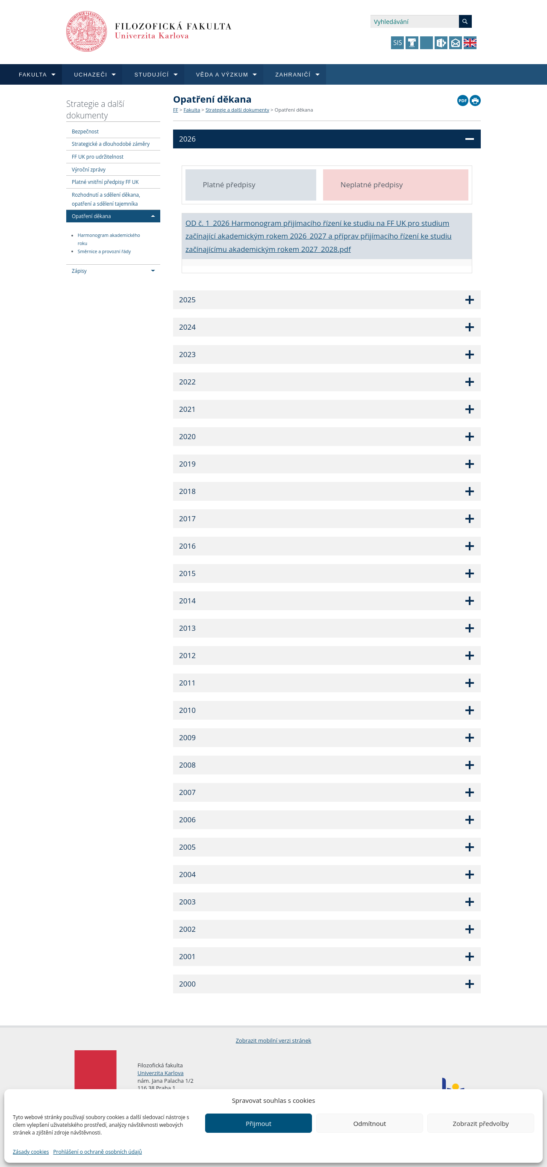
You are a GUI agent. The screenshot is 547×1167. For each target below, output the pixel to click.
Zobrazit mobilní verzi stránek (274, 1040)
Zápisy (79, 270)
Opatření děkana (91, 216)
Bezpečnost (85, 131)
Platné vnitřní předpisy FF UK (105, 181)
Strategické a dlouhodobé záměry (111, 143)
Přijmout (258, 1123)
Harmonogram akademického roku (109, 240)
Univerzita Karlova (161, 1073)
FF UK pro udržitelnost (98, 156)
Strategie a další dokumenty (95, 109)
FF (175, 109)
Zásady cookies (31, 1151)
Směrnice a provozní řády (104, 251)
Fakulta (191, 109)
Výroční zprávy (89, 169)
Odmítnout (369, 1123)
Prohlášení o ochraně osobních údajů (97, 1151)
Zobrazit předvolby (481, 1123)
